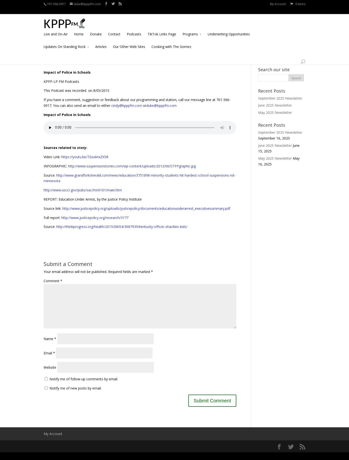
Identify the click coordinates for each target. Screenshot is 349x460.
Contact (114, 28)
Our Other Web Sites (129, 41)
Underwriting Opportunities (229, 28)
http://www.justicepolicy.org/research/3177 (94, 217)
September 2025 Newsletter (280, 98)
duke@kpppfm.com (161, 105)
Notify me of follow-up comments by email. (83, 386)
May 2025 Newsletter (275, 112)
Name (50, 346)
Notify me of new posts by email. (75, 396)
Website (50, 375)
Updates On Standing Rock (65, 41)
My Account (278, 4)
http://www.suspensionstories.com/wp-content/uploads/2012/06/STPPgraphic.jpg (131, 166)
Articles (101, 41)
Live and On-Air (56, 28)
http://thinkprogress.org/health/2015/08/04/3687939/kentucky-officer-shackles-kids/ (121, 226)
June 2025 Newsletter (275, 105)
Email (49, 361)
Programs (190, 28)
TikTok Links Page (162, 28)
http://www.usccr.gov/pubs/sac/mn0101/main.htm (83, 190)
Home (79, 28)
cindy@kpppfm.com (126, 105)
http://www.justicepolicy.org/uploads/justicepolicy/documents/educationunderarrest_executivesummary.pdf (146, 208)
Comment (53, 281)
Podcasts (134, 28)
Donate (96, 28)
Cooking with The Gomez (171, 41)
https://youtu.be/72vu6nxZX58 (84, 157)
